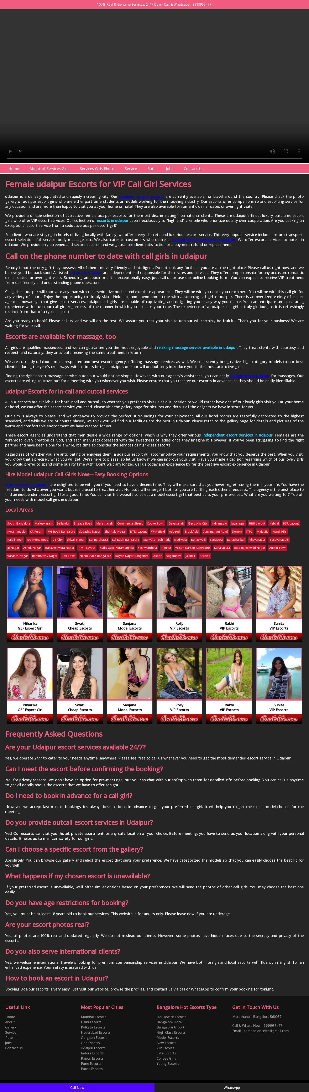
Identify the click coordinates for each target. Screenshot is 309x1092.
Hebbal (274, 523)
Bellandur (63, 523)
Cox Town (68, 556)
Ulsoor (157, 556)
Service (131, 168)
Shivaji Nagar (76, 540)
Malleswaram (44, 523)
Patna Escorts (92, 1068)
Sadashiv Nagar (89, 531)
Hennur (166, 548)
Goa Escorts (90, 1043)
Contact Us (194, 168)
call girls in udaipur (85, 272)
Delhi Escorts (91, 1022)
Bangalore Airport (170, 1027)
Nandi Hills (279, 531)
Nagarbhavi (173, 556)
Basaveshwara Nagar (59, 548)
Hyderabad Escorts (96, 1032)
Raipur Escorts (92, 1058)
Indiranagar (219, 523)
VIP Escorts (165, 1048)
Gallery (10, 1027)
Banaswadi (198, 540)
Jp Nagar (13, 548)
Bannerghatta (98, 540)
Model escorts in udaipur (27, 484)
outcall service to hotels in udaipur (204, 239)
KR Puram (36, 531)
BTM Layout (138, 531)
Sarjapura (216, 540)
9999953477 (202, 4)
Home (13, 168)
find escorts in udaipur (250, 375)
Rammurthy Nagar (44, 556)
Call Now (77, 1087)
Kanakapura (222, 548)
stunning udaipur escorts (141, 196)
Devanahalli (176, 523)
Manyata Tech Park (156, 540)
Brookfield (191, 531)
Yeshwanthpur (147, 548)
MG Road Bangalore (61, 531)
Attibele (205, 556)
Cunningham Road (215, 531)
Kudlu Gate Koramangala (117, 548)
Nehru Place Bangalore (95, 556)
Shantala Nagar (115, 531)
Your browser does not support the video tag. (154, 86)
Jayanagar (238, 523)
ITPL (249, 531)
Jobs (169, 168)
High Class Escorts (171, 1032)
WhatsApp (232, 1087)
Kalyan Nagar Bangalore (131, 556)
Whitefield (158, 531)
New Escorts (166, 1043)
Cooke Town (155, 523)
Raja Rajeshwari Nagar (249, 548)
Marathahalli (104, 523)
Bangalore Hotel (170, 1022)
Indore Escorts (92, 1053)
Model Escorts (168, 1037)
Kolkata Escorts (93, 1027)
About (10, 1022)
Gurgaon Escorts (94, 1037)
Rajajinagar (15, 540)
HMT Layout (86, 548)
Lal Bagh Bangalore (125, 540)
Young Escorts (168, 1063)
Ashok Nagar (32, 548)
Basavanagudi (279, 540)
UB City (57, 540)
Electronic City (198, 523)
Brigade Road (83, 523)
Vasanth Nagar (17, 556)
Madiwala (180, 540)
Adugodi (174, 531)
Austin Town (277, 548)
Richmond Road (37, 540)
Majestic (262, 531)
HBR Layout (257, 523)
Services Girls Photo (97, 168)
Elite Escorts (166, 1053)
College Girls (166, 1058)
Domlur (237, 531)
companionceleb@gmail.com (266, 1030)
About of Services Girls (49, 168)
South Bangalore (18, 523)
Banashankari (236, 540)
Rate (151, 168)
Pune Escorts (91, 1063)
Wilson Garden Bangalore (192, 548)
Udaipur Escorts (93, 1048)
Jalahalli (190, 556)
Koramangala (16, 531)
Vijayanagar (257, 540)
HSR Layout (291, 523)
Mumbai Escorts (93, 1017)
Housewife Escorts (171, 1017)
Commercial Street (130, 523)
